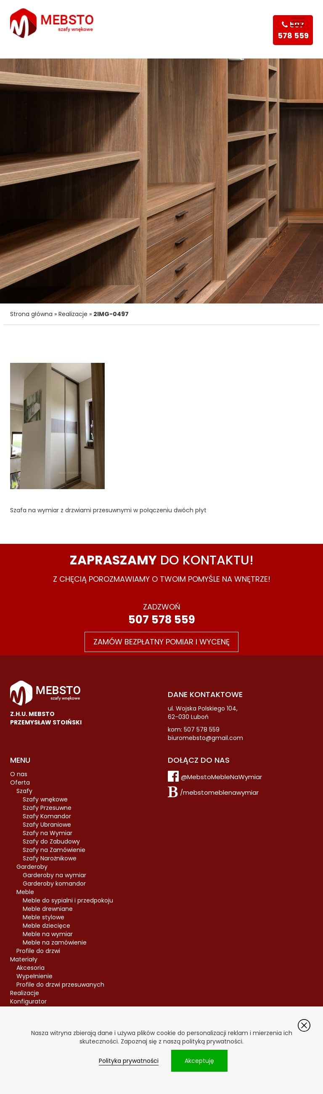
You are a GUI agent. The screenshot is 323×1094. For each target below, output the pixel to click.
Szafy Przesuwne (47, 808)
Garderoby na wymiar (54, 875)
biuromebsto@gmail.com (205, 738)
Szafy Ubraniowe (47, 824)
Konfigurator (28, 1001)
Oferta (20, 782)
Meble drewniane (48, 909)
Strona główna (31, 314)
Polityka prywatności (129, 1061)
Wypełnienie (34, 976)
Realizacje (72, 314)
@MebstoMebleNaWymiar (221, 776)
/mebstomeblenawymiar (219, 792)
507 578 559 (161, 619)
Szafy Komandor (47, 816)
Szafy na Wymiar (47, 833)
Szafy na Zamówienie (54, 850)
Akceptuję (199, 1061)
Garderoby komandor (54, 883)
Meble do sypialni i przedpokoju (68, 900)
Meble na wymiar (48, 934)
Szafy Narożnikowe (50, 858)
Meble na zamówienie (55, 942)
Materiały (23, 959)
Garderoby (32, 866)
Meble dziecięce (46, 925)
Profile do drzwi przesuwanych (60, 984)
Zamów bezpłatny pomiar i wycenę (161, 641)
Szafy (24, 791)
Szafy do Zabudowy (51, 841)
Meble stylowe (43, 917)
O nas (18, 774)
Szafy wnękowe (45, 799)
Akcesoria (30, 968)
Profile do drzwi (38, 951)
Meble (25, 892)
